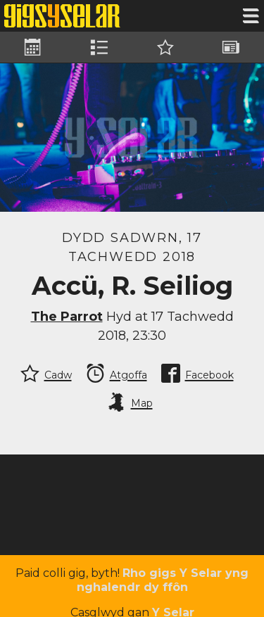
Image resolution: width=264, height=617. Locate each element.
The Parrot (67, 316)
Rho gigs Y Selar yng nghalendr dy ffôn (163, 580)
